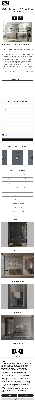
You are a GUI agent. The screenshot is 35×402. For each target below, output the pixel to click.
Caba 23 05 (17, 312)
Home (8, 13)
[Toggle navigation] (33, 3)
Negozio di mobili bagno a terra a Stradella (17, 179)
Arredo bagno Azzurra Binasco (17, 203)
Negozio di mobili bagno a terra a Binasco (17, 183)
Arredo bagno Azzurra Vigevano (17, 207)
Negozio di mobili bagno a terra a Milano (17, 175)
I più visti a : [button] (17, 93)
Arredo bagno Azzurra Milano (17, 195)
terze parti (24, 369)
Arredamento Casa (13, 13)
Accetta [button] (26, 395)
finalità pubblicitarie (5, 377)
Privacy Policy (17, 135)
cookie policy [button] (23, 368)
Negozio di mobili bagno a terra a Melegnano (17, 191)
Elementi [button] (17, 85)
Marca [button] (17, 82)
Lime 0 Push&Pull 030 (17, 281)
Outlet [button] (17, 96)
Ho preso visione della (12, 135)
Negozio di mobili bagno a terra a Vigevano (17, 187)
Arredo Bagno (19, 13)
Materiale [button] (17, 88)
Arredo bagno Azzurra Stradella (17, 199)
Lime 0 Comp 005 (17, 343)
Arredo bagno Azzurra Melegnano (17, 211)
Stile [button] (17, 90)
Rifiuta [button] (9, 395)
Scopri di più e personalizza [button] (17, 399)
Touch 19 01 (17, 250)
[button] (33, 361)
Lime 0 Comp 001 (25, 13)
